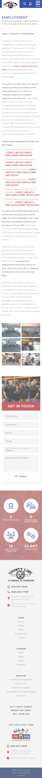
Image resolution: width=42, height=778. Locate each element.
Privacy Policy (21, 775)
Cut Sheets (21, 696)
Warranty (21, 665)
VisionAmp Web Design (23, 773)
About (21, 653)
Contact (21, 638)
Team (21, 661)
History (21, 657)
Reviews (21, 622)
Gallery (21, 626)
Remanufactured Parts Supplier (21, 692)
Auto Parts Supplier (21, 688)
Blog (21, 630)
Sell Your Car (21, 684)
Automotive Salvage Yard (21, 680)
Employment (21, 634)
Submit (21, 476)
